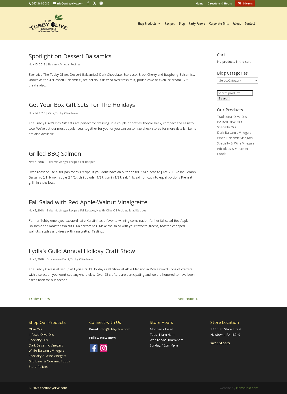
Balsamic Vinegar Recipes (64, 64)
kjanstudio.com (247, 388)
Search (223, 98)
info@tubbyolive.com (115, 329)
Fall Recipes (87, 162)
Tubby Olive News (66, 113)
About (237, 24)
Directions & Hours (219, 3)
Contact (250, 24)
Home (199, 3)
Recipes (170, 24)
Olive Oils (35, 329)
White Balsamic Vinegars (235, 138)
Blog (182, 24)
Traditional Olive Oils (232, 116)
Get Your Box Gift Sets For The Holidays (82, 105)
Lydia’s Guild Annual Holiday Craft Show (82, 251)
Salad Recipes (137, 210)
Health (100, 210)
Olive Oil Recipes (116, 210)
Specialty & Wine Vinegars (235, 143)
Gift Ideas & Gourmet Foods (49, 361)
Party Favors (197, 24)
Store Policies (38, 366)
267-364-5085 (40, 3)
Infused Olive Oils (229, 122)
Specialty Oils (226, 127)
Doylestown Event (58, 259)
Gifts (51, 113)
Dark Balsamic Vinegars (234, 132)
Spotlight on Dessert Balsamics (70, 56)
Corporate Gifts (219, 24)
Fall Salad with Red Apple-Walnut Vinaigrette (88, 202)
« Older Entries (39, 299)
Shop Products (147, 24)
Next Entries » (188, 299)
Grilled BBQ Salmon (55, 153)
